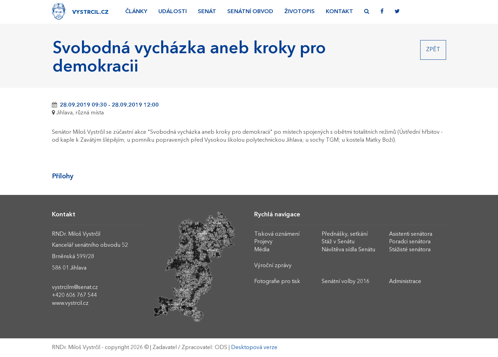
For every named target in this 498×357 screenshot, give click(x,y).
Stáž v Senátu (338, 242)
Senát (207, 12)
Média (261, 250)
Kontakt (339, 12)
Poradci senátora (410, 242)
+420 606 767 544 (74, 295)
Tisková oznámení (276, 234)
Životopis (299, 12)
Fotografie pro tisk (277, 281)
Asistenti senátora (410, 234)
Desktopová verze (254, 347)
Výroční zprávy (273, 266)
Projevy (263, 242)
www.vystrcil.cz (70, 303)
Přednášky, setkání (345, 234)
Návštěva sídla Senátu (348, 250)
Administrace (405, 281)
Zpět (433, 50)
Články (136, 12)
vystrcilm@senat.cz (75, 287)
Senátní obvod (250, 12)
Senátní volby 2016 (345, 281)
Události (172, 12)
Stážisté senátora (410, 250)
